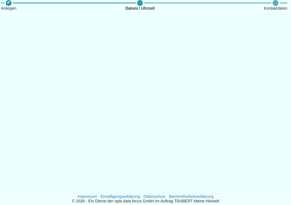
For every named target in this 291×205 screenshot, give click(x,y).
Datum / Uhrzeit (140, 8)
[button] (8, 5)
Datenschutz (155, 196)
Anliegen (8, 8)
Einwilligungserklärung (120, 196)
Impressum (87, 196)
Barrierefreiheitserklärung (191, 196)
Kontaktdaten (275, 8)
